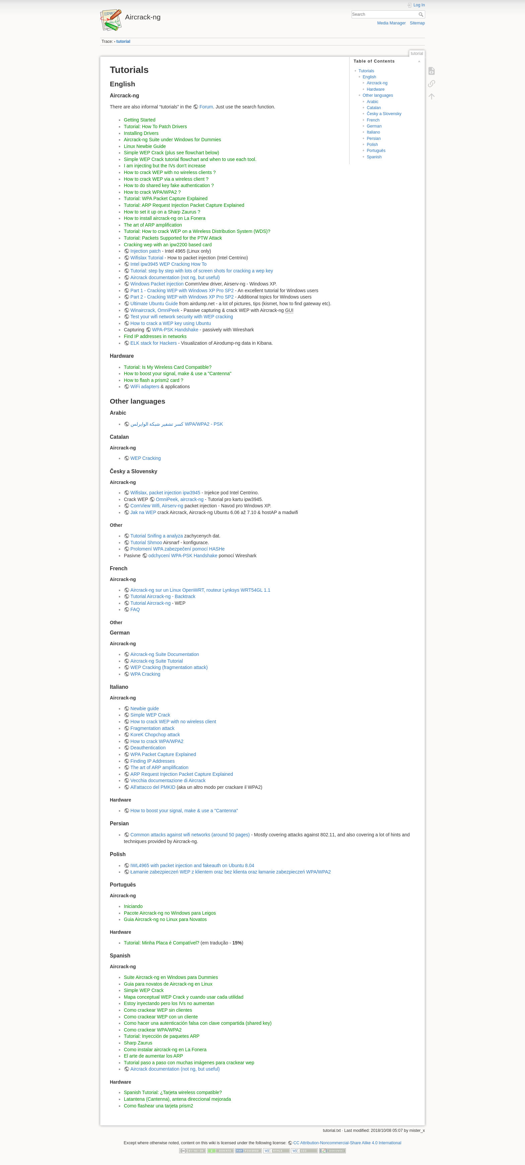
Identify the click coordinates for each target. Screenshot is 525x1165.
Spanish (374, 157)
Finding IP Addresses (153, 761)
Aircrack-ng (377, 83)
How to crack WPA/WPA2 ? (152, 192)
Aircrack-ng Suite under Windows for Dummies (172, 139)
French (373, 120)
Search (422, 14)
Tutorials (366, 71)
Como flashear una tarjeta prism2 (158, 1105)
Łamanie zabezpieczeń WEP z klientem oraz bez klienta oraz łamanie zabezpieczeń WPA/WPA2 (231, 872)
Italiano (373, 132)
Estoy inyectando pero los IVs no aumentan (169, 1003)
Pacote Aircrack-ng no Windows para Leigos (170, 913)
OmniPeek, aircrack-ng (180, 499)
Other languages (378, 95)
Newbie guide (145, 708)
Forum (206, 106)
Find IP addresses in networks (155, 336)
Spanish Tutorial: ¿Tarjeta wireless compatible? (173, 1092)
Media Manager (391, 23)
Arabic (372, 101)
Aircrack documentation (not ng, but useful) (175, 277)
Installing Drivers (141, 133)
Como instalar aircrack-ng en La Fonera (165, 1049)
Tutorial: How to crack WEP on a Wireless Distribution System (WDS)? (197, 231)
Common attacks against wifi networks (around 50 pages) (190, 834)
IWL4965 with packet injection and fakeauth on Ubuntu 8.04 (192, 865)
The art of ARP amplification (153, 225)
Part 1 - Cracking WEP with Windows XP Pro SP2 (182, 290)
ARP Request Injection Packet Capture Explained (182, 774)
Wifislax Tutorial (147, 257)
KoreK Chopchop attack (155, 734)
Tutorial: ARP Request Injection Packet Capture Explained (184, 205)
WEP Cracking (146, 458)
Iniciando (133, 906)
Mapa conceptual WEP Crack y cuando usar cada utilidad (183, 997)
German (374, 126)
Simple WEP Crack (150, 715)
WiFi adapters (145, 386)
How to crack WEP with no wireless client (173, 721)
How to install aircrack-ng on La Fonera (165, 218)
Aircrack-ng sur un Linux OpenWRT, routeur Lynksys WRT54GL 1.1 (201, 590)
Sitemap (417, 23)
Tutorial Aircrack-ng (151, 603)
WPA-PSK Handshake (175, 329)
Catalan (374, 107)
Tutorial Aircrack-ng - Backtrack (163, 596)
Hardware (375, 89)
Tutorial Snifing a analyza (157, 535)
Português (376, 150)
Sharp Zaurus (138, 1043)
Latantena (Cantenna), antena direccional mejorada (177, 1099)
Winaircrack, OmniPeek (155, 310)
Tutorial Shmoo (146, 542)
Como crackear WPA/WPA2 (152, 1029)
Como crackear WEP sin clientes (158, 1010)
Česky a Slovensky (384, 113)
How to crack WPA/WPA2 (157, 741)
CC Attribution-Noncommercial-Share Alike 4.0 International (347, 1143)
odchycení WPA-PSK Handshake (182, 555)
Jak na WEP (143, 512)
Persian (374, 138)
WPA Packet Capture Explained (163, 754)
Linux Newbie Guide (145, 146)
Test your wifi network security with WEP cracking (182, 316)
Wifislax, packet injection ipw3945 (166, 492)
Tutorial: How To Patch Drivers (155, 126)
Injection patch (146, 251)
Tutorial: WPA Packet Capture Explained (166, 198)
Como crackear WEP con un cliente (161, 1016)
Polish (372, 144)
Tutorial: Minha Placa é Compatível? (161, 942)
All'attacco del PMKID (153, 787)
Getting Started (139, 119)
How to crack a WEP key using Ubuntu (171, 323)
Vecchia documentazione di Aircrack (168, 780)
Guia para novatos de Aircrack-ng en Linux (168, 984)
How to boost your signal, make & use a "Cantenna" (177, 373)
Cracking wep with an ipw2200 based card (168, 244)
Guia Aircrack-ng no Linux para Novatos (165, 919)
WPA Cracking (145, 674)
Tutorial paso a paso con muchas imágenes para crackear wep (189, 1062)
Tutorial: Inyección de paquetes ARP (162, 1036)
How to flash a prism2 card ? (153, 380)
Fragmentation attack (153, 728)
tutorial (124, 41)
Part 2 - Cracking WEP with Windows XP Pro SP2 (182, 297)
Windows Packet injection (157, 283)
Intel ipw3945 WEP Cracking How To (169, 264)
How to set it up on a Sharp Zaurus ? (162, 212)
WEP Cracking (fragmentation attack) (169, 667)
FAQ (135, 609)
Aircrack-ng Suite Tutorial (157, 661)
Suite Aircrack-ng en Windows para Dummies (171, 977)
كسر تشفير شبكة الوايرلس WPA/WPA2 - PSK (177, 424)
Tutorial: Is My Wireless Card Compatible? (168, 367)
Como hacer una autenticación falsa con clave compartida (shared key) (198, 1023)
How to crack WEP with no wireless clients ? (170, 172)
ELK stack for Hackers (154, 343)
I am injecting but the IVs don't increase (165, 165)
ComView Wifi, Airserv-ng (157, 505)
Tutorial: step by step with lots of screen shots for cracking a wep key (202, 270)
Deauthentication (148, 747)
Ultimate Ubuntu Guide (154, 303)
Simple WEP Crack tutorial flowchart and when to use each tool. (190, 159)
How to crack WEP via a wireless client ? (166, 179)
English (369, 77)
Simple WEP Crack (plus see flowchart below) (171, 152)
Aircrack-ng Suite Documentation (165, 654)
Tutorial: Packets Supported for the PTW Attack (173, 238)
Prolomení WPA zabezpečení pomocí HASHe (178, 549)
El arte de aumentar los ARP (153, 1056)
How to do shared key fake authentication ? (169, 185)
